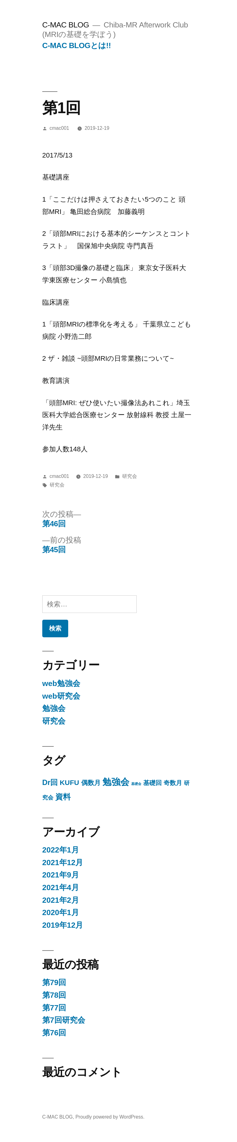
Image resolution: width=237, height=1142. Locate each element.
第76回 (54, 1033)
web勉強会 (61, 683)
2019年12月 (62, 925)
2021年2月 (60, 900)
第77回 (54, 1008)
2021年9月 (60, 875)
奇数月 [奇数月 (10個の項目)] (173, 782)
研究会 (129, 476)
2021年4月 (60, 887)
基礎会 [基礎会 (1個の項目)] (136, 784)
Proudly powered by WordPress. (109, 1116)
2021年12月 (62, 862)
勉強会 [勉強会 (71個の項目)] (115, 782)
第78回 (54, 995)
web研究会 (61, 696)
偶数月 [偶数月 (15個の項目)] (91, 783)
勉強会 (53, 708)
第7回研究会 (63, 1020)
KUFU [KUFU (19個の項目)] (69, 783)
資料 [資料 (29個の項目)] (63, 797)
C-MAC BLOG (65, 25)
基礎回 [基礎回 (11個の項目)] (152, 782)
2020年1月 (60, 912)
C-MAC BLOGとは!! (76, 45)
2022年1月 (60, 850)
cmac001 (59, 128)
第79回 (54, 982)
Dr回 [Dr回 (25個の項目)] (50, 782)
